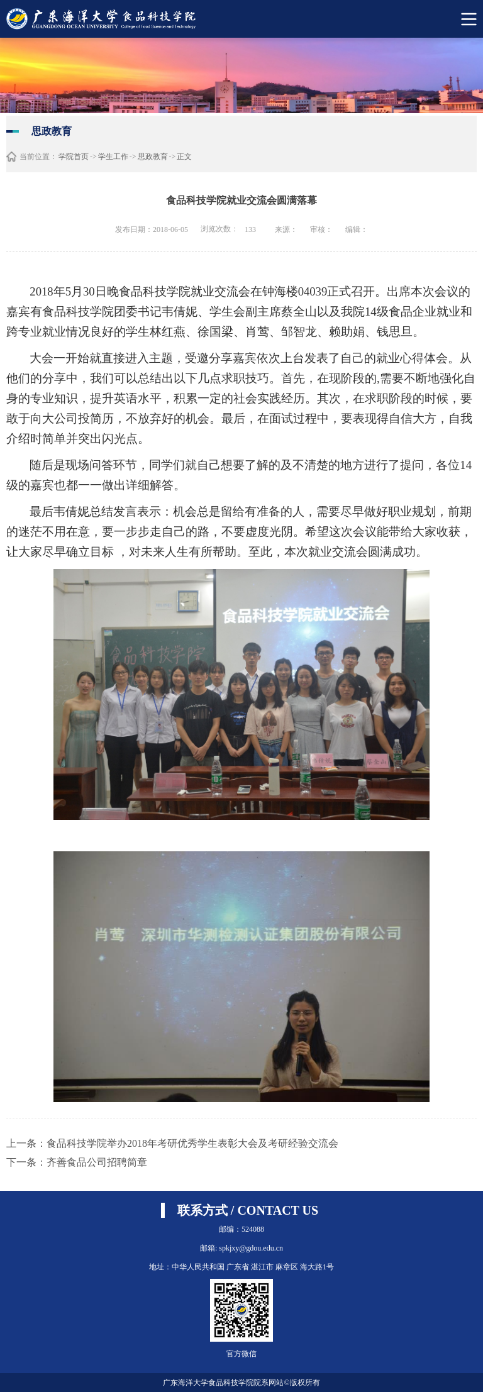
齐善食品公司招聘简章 (97, 1162)
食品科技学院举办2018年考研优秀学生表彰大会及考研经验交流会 (192, 1143)
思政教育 (153, 156)
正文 (184, 156)
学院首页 (73, 156)
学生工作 (113, 156)
